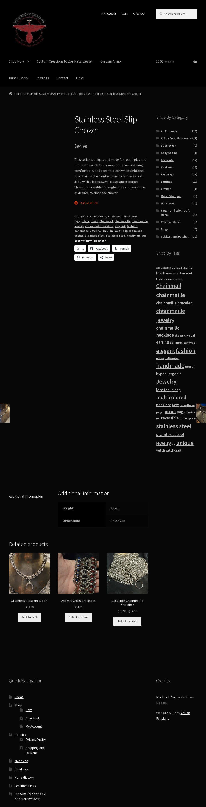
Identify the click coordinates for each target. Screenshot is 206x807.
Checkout (139, 13)
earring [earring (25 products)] (162, 342)
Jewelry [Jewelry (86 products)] (166, 381)
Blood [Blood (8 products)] (169, 273)
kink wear (115, 231)
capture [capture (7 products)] (179, 279)
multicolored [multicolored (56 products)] (171, 397)
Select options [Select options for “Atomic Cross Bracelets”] (78, 569)
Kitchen (166, 189)
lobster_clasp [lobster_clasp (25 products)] (168, 389)
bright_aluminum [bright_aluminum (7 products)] (165, 279)
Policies (20, 686)
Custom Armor (111, 61)
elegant (120, 226)
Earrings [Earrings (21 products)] (176, 342)
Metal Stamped (171, 196)
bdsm (85, 221)
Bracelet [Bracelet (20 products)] (186, 273)
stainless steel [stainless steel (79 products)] (173, 426)
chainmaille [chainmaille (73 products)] (170, 295)
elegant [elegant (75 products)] (165, 350)
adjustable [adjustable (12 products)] (163, 268)
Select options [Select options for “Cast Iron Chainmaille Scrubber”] (127, 573)
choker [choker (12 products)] (178, 335)
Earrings (166, 182)
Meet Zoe (21, 712)
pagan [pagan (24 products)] (182, 411)
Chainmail (106, 221)
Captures (167, 167)
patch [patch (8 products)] (191, 412)
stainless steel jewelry (121, 236)
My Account (108, 13)
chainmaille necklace (99, 226)
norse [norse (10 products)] (183, 405)
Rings (164, 229)
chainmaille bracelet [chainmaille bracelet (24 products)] (174, 302)
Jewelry (95, 231)
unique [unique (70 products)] (185, 442)
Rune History (18, 78)
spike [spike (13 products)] (183, 418)
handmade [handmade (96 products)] (170, 365)
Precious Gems (171, 222)
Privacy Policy (36, 691)
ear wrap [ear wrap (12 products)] (189, 342)
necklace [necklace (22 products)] (163, 404)
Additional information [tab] (26, 448)
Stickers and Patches (175, 236)
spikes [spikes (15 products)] (192, 418)
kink (104, 231)
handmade (81, 231)
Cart (124, 13)
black (94, 221)
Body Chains (169, 153)
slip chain (129, 231)
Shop (18, 656)
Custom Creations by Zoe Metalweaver (65, 61)
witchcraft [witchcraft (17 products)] (173, 450)
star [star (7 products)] (174, 444)
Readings (42, 78)
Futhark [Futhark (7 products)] (160, 358)
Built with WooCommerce (51, 782)
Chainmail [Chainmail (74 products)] (168, 285)
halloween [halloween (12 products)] (172, 358)
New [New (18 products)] (175, 405)
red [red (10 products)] (158, 418)
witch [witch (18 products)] (160, 450)
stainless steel (94, 236)
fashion (132, 226)
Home (17, 94)
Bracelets (167, 160)
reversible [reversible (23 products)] (170, 418)
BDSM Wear (115, 216)
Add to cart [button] (29, 569)
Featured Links (25, 737)
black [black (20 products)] (160, 273)
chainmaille (122, 221)
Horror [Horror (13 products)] (190, 367)
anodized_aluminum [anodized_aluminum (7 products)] (182, 268)
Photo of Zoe (166, 648)
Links (80, 78)
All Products (96, 94)
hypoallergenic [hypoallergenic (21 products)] (168, 373)
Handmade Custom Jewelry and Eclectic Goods (55, 94)
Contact (62, 78)
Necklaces (130, 216)
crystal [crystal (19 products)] (189, 335)
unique (141, 236)
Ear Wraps (167, 174)
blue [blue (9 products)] (175, 273)
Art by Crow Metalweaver (177, 138)
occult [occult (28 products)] (170, 411)
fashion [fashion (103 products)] (186, 351)
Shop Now (16, 61)
